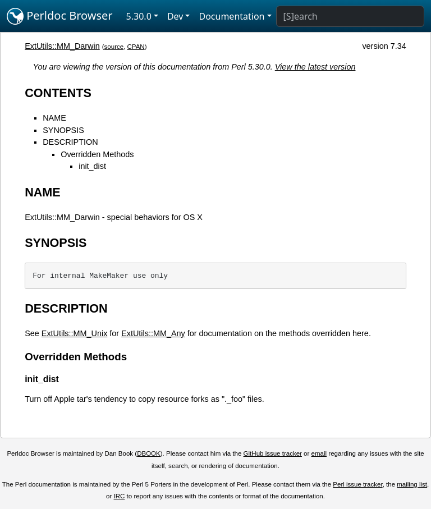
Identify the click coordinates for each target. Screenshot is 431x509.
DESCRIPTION (70, 141)
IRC (119, 496)
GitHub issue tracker (273, 453)
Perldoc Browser (60, 16)
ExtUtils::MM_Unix (75, 333)
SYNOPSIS (63, 130)
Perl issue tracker (357, 484)
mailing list (412, 484)
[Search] (350, 16)
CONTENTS (58, 93)
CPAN (136, 46)
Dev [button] (175, 16)
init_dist (92, 166)
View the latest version (315, 66)
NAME (54, 117)
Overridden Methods (97, 154)
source (114, 46)
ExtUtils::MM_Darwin (62, 46)
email (319, 453)
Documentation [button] (231, 16)
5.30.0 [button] (139, 16)
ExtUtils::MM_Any (153, 333)
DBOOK (149, 453)
